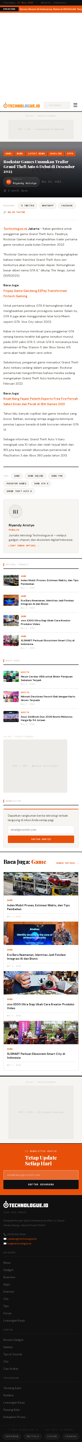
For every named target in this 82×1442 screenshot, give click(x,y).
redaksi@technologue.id (22, 1239)
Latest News (36, 153)
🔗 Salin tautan (14, 212)
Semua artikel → (67, 863)
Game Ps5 (57, 475)
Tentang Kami (12, 1388)
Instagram (11, 1436)
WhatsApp (47, 205)
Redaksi (8, 1395)
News (20, 153)
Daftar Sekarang (41, 1184)
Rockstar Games (16, 483)
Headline (56, 153)
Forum (7, 1313)
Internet (8, 1291)
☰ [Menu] (75, 105)
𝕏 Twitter (27, 205)
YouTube (52, 1436)
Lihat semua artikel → (24, 545)
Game (9, 153)
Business (9, 1277)
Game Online (35, 475)
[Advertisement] (41, 56)
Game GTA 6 (41, 483)
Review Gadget (13, 1340)
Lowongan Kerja (14, 1320)
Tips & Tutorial (12, 1354)
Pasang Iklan (11, 1410)
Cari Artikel (10, 1369)
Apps (70, 153)
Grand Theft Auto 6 (19, 491)
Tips (6, 1306)
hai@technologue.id (19, 1243)
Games (8, 1347)
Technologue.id (15, 229)
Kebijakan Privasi (14, 1417)
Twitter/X (32, 1436)
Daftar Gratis (41, 839)
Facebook (67, 205)
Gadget (8, 1270)
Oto (5, 1299)
